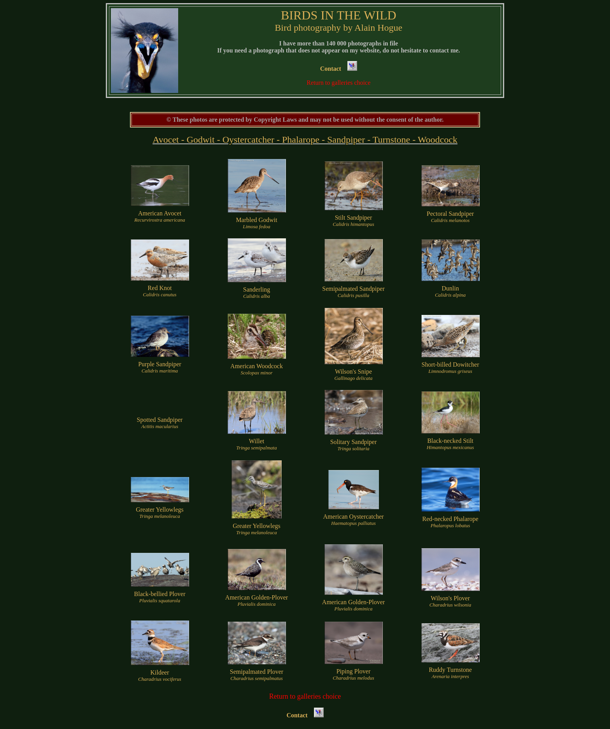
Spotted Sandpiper (160, 422)
